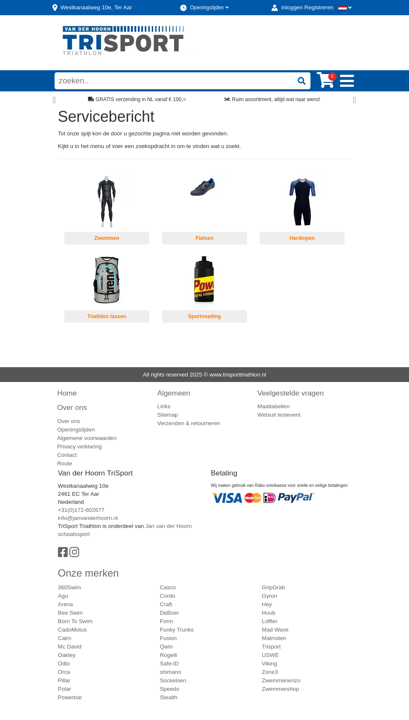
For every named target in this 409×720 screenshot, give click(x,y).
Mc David (70, 646)
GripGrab (273, 587)
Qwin (166, 646)
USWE (270, 655)
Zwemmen (106, 238)
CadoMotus (72, 630)
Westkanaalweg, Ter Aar (96, 7)
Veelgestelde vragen (291, 393)
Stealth (169, 697)
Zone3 (270, 672)
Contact (67, 455)
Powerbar (70, 697)
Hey (267, 604)
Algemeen (173, 393)
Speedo (169, 689)
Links (163, 406)
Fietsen (204, 238)
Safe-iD (169, 663)
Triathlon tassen (106, 316)
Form (166, 621)
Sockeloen (173, 680)
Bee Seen (70, 613)
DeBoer (169, 613)
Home (67, 393)
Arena (65, 604)
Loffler (269, 621)
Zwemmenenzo (281, 680)
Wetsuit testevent (279, 415)
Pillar (64, 680)
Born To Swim (75, 621)
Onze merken (88, 573)
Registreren (319, 7)
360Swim (69, 587)
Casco (168, 587)
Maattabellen (274, 406)
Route (64, 463)
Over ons (72, 407)
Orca (64, 672)
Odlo (64, 663)
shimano (170, 672)
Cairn (64, 638)
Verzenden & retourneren (188, 423)
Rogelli (168, 655)
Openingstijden (209, 8)
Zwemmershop (280, 689)
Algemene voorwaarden (87, 438)
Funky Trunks (177, 630)
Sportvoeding (204, 316)
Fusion (168, 638)
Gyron (269, 596)
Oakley (66, 655)
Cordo (167, 596)
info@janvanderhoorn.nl (88, 518)
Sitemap (167, 415)
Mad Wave (275, 630)
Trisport (271, 646)
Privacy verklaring (79, 446)
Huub (268, 613)
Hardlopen (302, 238)
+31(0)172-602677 (81, 510)
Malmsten (274, 638)
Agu (63, 596)
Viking (269, 663)
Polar (64, 689)
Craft (166, 604)
